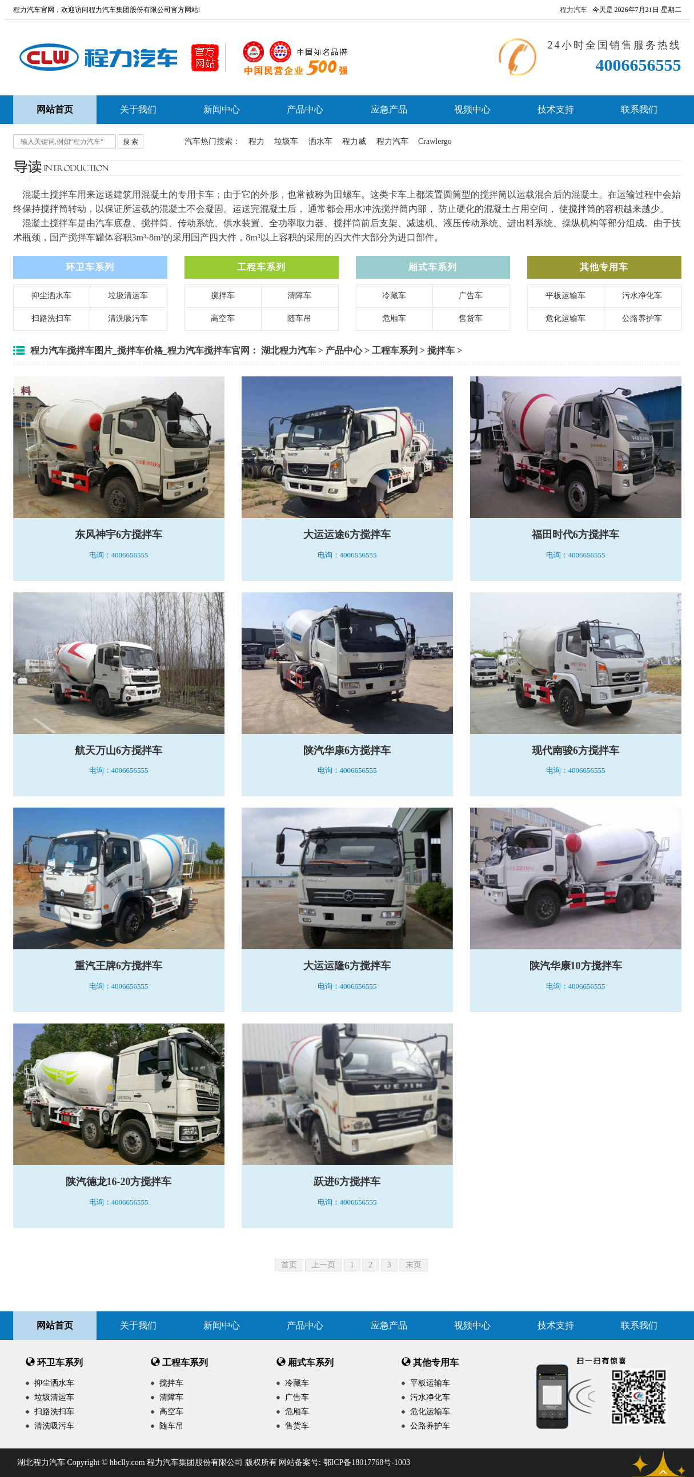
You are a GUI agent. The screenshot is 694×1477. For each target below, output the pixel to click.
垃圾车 (286, 141)
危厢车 (394, 318)
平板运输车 (565, 295)
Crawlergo (435, 141)
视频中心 (472, 109)
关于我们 (138, 109)
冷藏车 (394, 295)
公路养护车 (642, 318)
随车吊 (299, 318)
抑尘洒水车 (51, 295)
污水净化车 (642, 295)
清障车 (299, 295)
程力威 (354, 141)
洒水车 (320, 141)
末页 (414, 1265)
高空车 (223, 318)
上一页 (323, 1265)
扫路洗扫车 (51, 318)
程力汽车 (573, 10)
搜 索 (130, 142)
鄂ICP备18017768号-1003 (366, 1462)
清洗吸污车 (128, 318)
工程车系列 (395, 350)
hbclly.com (127, 1462)
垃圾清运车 (128, 295)
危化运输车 (565, 318)
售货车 (471, 318)
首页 (289, 1265)
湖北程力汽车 (288, 350)
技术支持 (555, 109)
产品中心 (305, 109)
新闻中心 (221, 109)
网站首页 (55, 1325)
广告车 (471, 295)
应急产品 (389, 109)
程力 (256, 141)
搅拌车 (223, 295)
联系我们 (639, 109)
